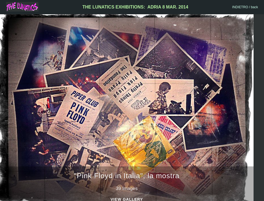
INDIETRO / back (245, 7)
